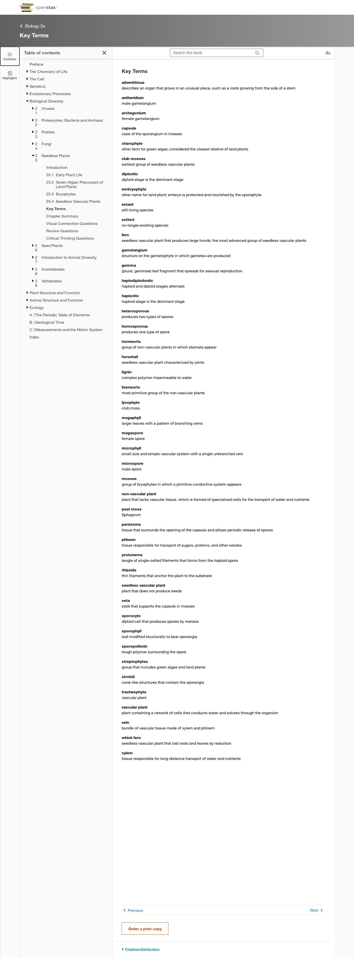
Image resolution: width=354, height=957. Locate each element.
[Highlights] (9, 75)
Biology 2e (32, 26)
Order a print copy (145, 928)
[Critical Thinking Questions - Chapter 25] (72, 238)
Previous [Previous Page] (132, 910)
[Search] (257, 53)
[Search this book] (211, 53)
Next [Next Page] (317, 910)
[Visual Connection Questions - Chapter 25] (72, 223)
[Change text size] (327, 53)
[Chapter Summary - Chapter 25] (72, 216)
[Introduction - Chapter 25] (72, 167)
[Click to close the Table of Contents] (9, 56)
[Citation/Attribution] (223, 949)
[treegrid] (66, 200)
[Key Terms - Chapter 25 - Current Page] (72, 208)
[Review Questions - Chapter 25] (72, 231)
